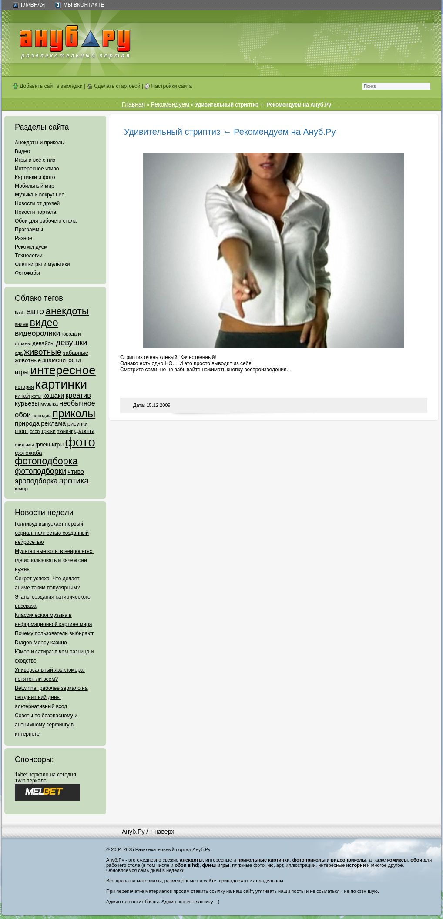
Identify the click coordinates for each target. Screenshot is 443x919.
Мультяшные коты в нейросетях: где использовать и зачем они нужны (54, 560)
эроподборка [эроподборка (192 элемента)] (36, 481)
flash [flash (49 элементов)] (20, 312)
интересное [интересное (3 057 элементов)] (62, 370)
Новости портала (35, 212)
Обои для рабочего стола (46, 221)
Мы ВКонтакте (83, 5)
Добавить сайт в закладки (48, 86)
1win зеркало (31, 781)
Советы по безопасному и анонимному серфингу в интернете (46, 725)
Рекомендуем (31, 247)
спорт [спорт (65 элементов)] (21, 431)
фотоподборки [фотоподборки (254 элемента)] (40, 471)
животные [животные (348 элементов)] (42, 351)
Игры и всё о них (35, 160)
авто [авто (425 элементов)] (35, 311)
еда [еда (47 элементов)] (19, 353)
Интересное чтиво (37, 169)
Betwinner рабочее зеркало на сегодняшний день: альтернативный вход (51, 697)
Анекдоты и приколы (40, 143)
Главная (33, 5)
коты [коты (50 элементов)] (36, 396)
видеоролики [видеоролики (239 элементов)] (37, 333)
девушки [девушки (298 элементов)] (71, 342)
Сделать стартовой (114, 86)
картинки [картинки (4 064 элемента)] (61, 384)
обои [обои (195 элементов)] (23, 415)
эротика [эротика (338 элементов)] (74, 480)
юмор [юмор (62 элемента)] (21, 489)
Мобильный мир (34, 186)
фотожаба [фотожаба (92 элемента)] (28, 453)
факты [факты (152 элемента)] (84, 430)
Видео (22, 151)
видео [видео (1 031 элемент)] (44, 322)
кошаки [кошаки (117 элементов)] (53, 395)
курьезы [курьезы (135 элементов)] (27, 403)
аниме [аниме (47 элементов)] (21, 324)
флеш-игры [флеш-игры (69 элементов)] (49, 445)
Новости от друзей (37, 203)
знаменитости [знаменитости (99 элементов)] (61, 360)
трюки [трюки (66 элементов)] (48, 431)
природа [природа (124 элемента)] (27, 423)
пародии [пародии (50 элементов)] (41, 415)
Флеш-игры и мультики (42, 264)
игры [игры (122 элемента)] (22, 372)
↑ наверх (162, 831)
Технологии (29, 256)
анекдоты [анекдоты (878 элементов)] (67, 310)
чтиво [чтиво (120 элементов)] (75, 471)
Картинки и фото (35, 177)
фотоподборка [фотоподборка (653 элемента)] (46, 461)
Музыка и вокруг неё (39, 195)
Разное (23, 238)
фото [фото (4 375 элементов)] (80, 442)
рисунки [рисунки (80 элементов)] (77, 423)
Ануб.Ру (133, 831)
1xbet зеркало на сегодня (45, 775)
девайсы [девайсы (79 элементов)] (43, 343)
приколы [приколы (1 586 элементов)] (73, 413)
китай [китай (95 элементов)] (22, 396)
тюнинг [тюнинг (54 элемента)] (65, 431)
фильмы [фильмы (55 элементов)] (24, 444)
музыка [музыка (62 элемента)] (49, 404)
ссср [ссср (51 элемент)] (35, 431)
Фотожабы (27, 273)
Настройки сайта (168, 86)
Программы (29, 229)
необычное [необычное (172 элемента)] (77, 403)
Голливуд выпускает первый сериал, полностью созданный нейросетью (52, 533)
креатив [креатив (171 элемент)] (78, 395)
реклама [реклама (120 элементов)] (53, 423)
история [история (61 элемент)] (24, 387)
